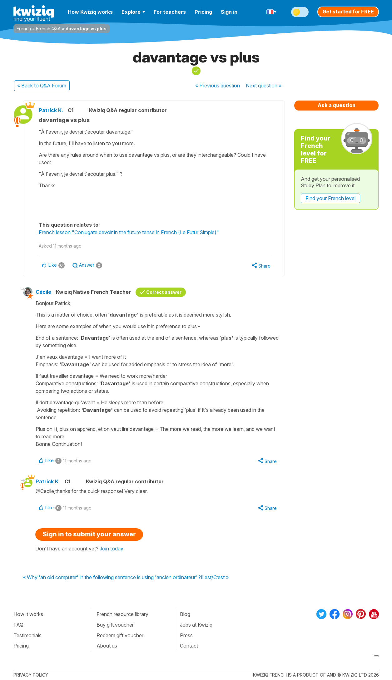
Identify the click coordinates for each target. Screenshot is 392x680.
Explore (133, 12)
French (24, 28)
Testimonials (27, 635)
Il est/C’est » (215, 577)
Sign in (229, 12)
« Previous (217, 85)
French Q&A (48, 28)
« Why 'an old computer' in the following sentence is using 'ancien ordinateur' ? (112, 577)
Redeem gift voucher (120, 635)
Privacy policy (30, 675)
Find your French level (330, 198)
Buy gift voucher (115, 625)
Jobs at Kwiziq (196, 625)
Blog (185, 614)
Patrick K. (51, 110)
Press (186, 635)
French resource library (122, 614)
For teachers (170, 12)
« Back (41, 85)
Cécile (43, 292)
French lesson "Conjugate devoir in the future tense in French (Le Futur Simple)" (129, 232)
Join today (111, 548)
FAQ (18, 625)
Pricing (203, 12)
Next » (263, 85)
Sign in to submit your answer (89, 534)
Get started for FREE (348, 11)
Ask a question (336, 105)
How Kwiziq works (90, 12)
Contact (189, 646)
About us (107, 646)
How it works (28, 614)
